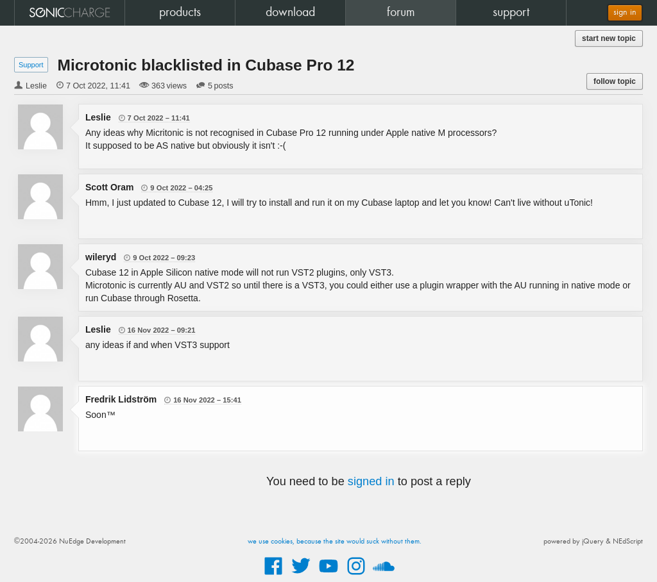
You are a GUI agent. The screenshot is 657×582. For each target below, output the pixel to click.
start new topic (609, 38)
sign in (624, 12)
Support (31, 65)
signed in (371, 481)
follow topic (614, 81)
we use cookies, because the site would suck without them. (335, 541)
